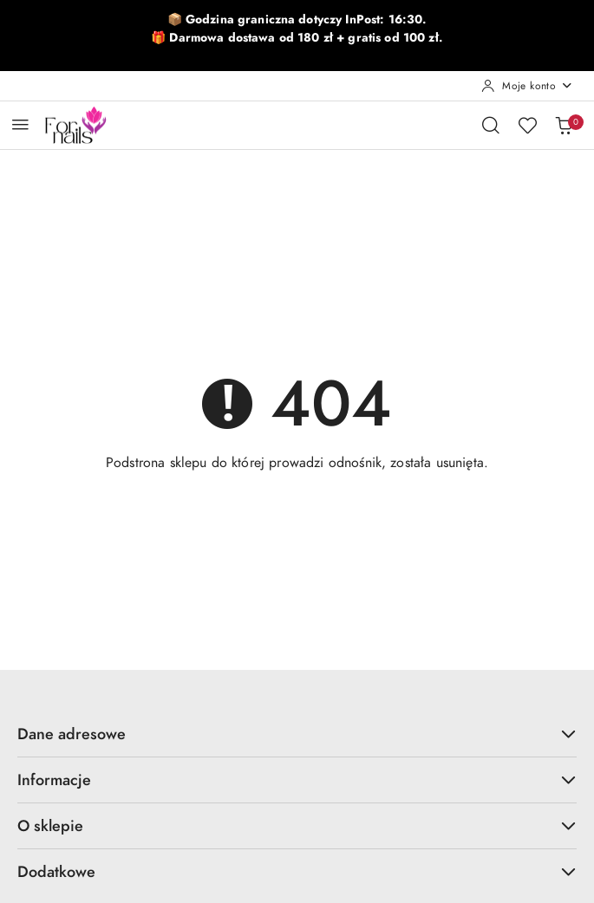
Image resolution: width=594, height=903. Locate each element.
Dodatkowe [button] (297, 871)
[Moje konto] (527, 86)
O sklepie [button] (297, 825)
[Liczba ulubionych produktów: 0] (527, 124)
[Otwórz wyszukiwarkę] (490, 124)
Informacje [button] (297, 779)
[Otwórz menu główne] (20, 124)
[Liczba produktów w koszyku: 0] (563, 124)
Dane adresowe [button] (297, 733)
